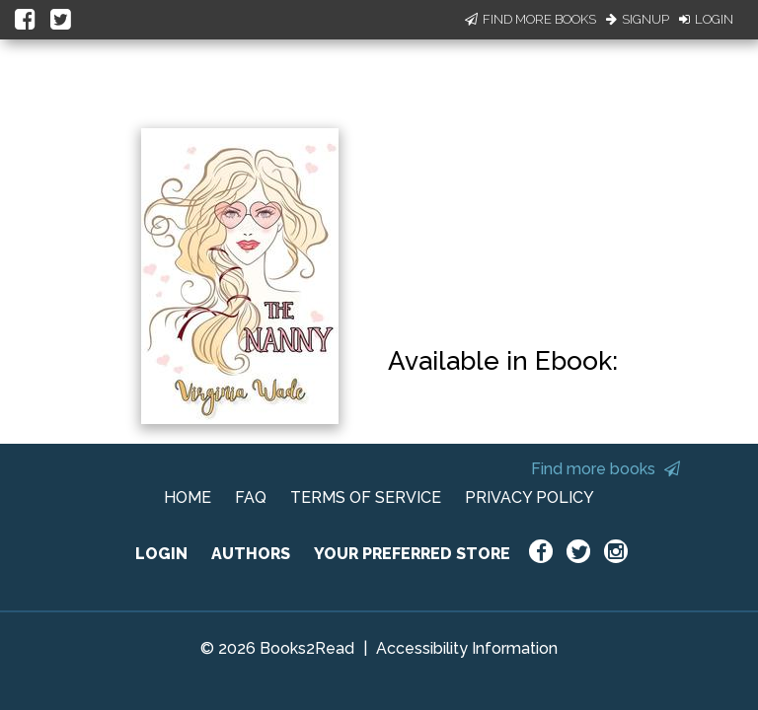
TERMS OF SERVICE (365, 497)
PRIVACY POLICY (529, 497)
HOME (187, 497)
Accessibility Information (467, 648)
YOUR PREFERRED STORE (412, 553)
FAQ (250, 497)
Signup (637, 19)
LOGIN (161, 553)
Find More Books (530, 19)
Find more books (605, 469)
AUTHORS (250, 553)
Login (706, 19)
